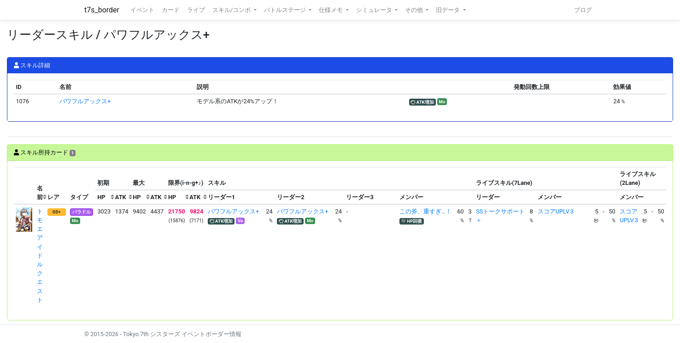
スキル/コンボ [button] (232, 9)
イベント (142, 9)
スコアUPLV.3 (556, 211)
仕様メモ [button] (331, 9)
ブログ (583, 9)
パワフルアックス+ (85, 101)
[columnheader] (24, 185)
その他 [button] (414, 9)
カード (171, 9)
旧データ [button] (448, 9)
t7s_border (101, 10)
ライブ (196, 9)
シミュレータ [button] (374, 9)
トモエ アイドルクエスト (40, 255)
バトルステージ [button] (285, 9)
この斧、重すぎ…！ (425, 211)
